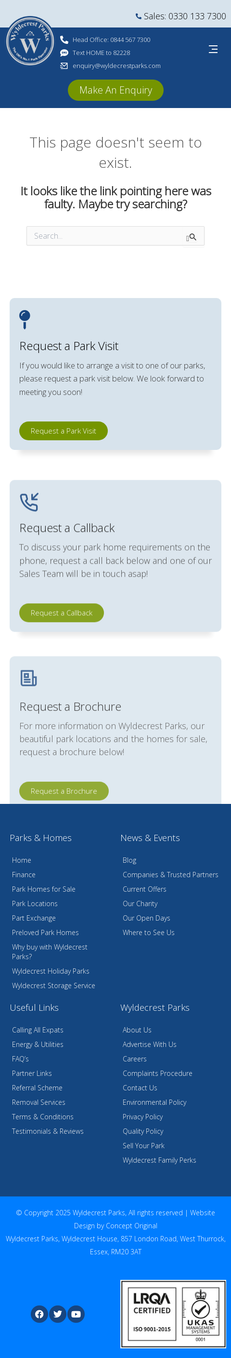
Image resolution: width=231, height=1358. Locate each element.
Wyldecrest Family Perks (159, 1160)
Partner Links (32, 1073)
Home (21, 860)
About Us (137, 1029)
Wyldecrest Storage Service (53, 985)
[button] (116, 90)
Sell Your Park (144, 1145)
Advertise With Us (150, 1044)
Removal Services (38, 1102)
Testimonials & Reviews (48, 1131)
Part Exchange (34, 918)
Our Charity (140, 903)
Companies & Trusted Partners (170, 874)
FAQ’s (20, 1058)
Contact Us (140, 1087)
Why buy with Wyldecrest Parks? (50, 951)
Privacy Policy (143, 1116)
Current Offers (145, 889)
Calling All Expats (38, 1029)
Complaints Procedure (157, 1073)
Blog (129, 860)
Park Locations (35, 903)
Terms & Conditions (43, 1116)
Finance (24, 874)
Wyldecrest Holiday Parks (51, 971)
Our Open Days (146, 918)
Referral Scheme (37, 1087)
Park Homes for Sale (44, 889)
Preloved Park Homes (45, 932)
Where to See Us (149, 932)
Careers (135, 1058)
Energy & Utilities (38, 1044)
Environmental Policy (154, 1102)
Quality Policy (143, 1131)
